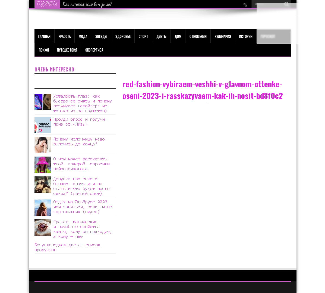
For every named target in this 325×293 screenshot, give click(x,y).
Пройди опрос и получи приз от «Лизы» (79, 121)
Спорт (143, 36)
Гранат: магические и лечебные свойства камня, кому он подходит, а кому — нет (82, 229)
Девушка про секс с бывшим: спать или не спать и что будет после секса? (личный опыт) (81, 186)
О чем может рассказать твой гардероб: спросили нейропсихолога (81, 164)
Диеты (161, 36)
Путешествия (67, 49)
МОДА (83, 36)
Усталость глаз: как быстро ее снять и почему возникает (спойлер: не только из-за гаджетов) (82, 103)
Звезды (101, 36)
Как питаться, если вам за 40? (87, 4)
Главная (44, 36)
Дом (178, 36)
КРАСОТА (65, 36)
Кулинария (223, 36)
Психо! (44, 49)
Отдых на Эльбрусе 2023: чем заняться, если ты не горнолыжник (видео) (82, 207)
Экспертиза (94, 49)
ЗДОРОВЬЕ (123, 36)
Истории (246, 36)
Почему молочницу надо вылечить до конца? (79, 141)
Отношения (198, 36)
